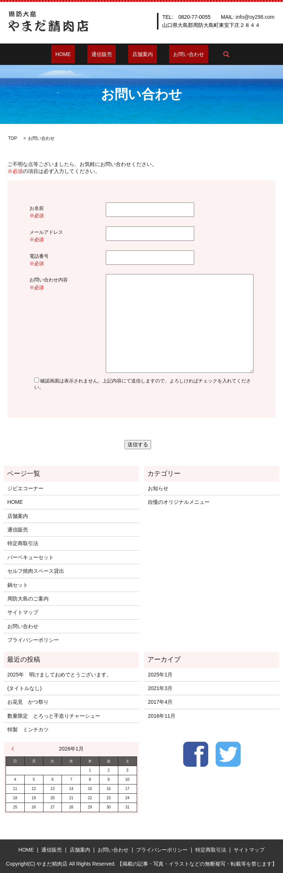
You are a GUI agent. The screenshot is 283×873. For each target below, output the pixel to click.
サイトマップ (22, 612)
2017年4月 (160, 702)
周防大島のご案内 (28, 599)
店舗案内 (138, 54)
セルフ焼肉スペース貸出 (35, 571)
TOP (12, 138)
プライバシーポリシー (33, 640)
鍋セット (17, 585)
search (210, 54)
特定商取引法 (22, 543)
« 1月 (14, 748)
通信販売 (105, 54)
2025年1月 (160, 675)
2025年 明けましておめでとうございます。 (59, 675)
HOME (75, 54)
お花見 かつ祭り (28, 702)
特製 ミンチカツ (28, 729)
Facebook (195, 754)
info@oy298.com (255, 17)
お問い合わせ (176, 54)
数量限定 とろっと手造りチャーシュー (53, 716)
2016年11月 (161, 716)
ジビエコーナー (25, 488)
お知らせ (158, 488)
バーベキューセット (30, 557)
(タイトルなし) (24, 688)
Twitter (228, 754)
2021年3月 (160, 688)
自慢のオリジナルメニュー (179, 502)
